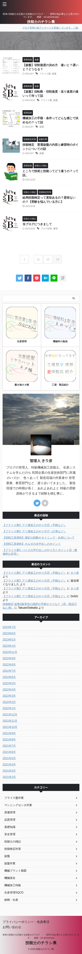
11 (38, 259)
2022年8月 (9, 664)
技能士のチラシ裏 (41, 22)
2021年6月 (9, 752)
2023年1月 (9, 645)
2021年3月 (9, 770)
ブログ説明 (46, 228)
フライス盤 (45, 73)
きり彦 (75, 572)
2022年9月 (9, 658)
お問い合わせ (12, 927)
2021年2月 (9, 777)
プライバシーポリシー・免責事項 (26, 922)
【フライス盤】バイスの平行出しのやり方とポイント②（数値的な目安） (40, 552)
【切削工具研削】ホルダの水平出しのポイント (32, 543)
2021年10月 (10, 727)
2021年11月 (10, 720)
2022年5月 (9, 683)
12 (48, 259)
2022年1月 (9, 708)
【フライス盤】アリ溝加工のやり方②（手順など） (34, 525)
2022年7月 (9, 670)
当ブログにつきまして (38, 224)
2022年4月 (9, 689)
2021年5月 (9, 758)
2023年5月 (9, 639)
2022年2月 (9, 702)
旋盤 (54, 73)
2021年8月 (9, 739)
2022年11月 (10, 652)
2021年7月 (9, 745)
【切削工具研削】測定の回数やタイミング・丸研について (39, 537)
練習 (55, 228)
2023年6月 (9, 633)
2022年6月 (9, 677)
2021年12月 (10, 714)
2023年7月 (9, 627)
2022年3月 (9, 695)
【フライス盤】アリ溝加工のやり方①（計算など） (34, 531)
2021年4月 (9, 764)
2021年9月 (9, 733)
